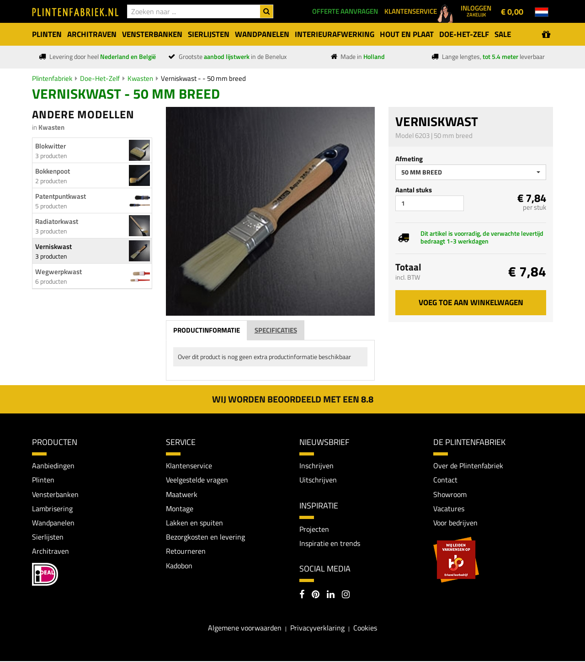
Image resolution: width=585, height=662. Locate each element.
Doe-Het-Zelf (100, 78)
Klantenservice (189, 465)
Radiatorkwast (56, 221)
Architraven (50, 552)
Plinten (43, 480)
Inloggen (476, 10)
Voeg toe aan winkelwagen (471, 302)
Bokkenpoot (52, 171)
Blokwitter (50, 146)
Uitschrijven (318, 480)
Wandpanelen (53, 523)
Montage (179, 508)
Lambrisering (52, 508)
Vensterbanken (55, 494)
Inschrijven (316, 465)
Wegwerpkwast (58, 271)
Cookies (365, 628)
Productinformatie (206, 330)
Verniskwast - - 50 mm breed (203, 78)
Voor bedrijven (455, 523)
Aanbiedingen (53, 465)
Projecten (314, 529)
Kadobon (179, 566)
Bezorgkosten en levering (205, 537)
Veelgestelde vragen (197, 480)
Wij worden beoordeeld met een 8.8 (292, 399)
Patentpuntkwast (60, 196)
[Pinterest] (315, 596)
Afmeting (409, 159)
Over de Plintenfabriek (468, 465)
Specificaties (276, 330)
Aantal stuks (413, 190)
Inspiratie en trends (329, 543)
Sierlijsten (48, 537)
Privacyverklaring (317, 628)
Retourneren (186, 552)
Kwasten (140, 78)
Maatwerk (181, 494)
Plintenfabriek (52, 78)
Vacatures (448, 508)
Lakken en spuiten (194, 523)
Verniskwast (53, 246)
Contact (445, 480)
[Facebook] (301, 596)
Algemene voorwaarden (245, 628)
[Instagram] (346, 596)
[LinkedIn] (331, 596)
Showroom (450, 494)
